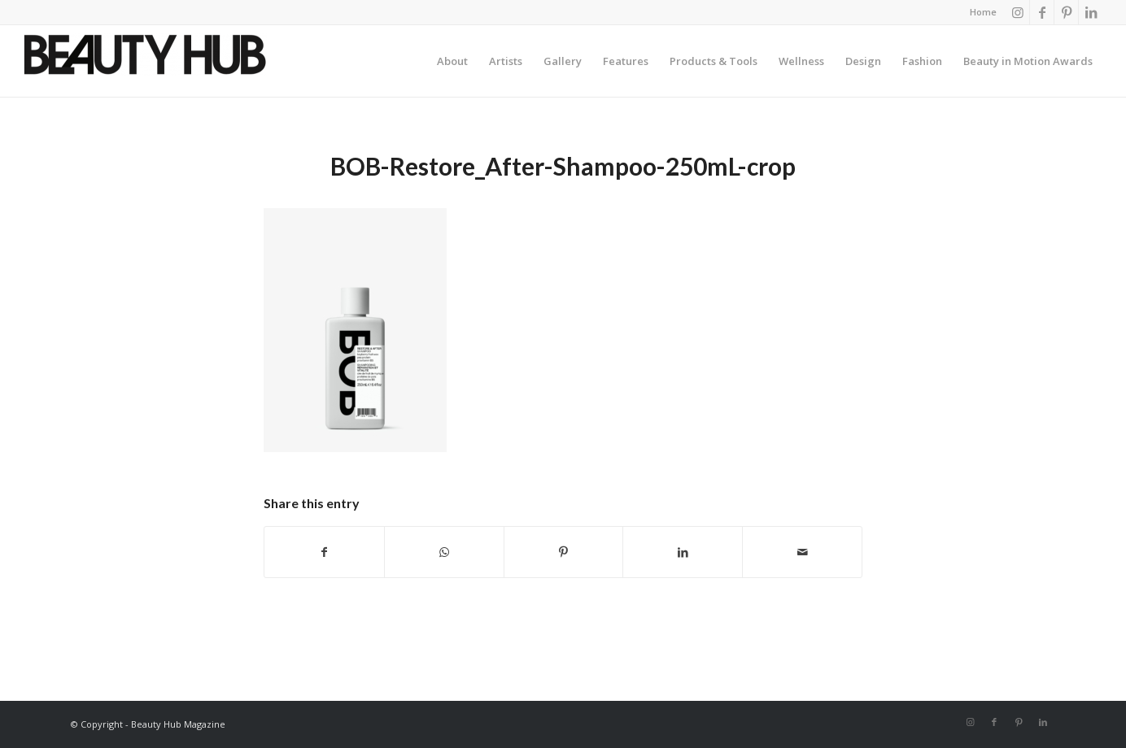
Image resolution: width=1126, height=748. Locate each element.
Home (983, 12)
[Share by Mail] (802, 552)
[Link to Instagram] (1017, 12)
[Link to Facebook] (1042, 12)
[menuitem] (979, 12)
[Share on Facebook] (324, 552)
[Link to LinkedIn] (1091, 12)
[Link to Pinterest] (1066, 12)
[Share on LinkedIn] (682, 552)
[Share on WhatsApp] (444, 552)
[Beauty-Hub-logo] (145, 65)
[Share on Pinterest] (563, 552)
